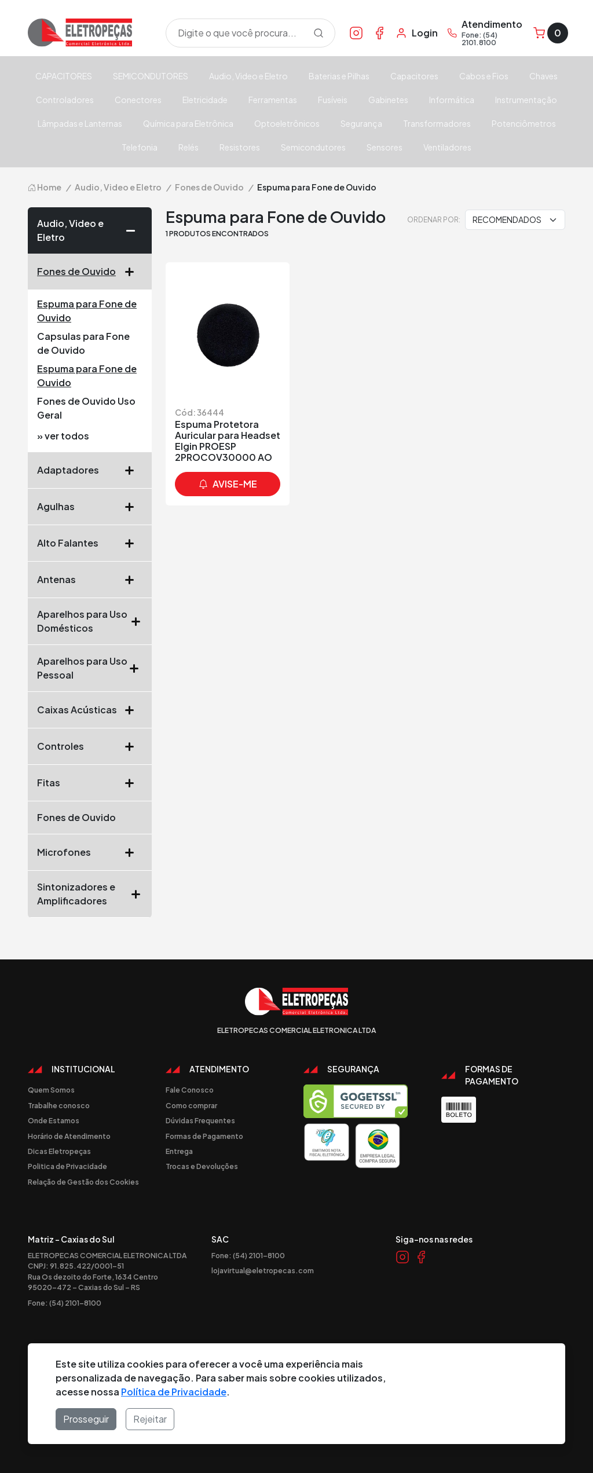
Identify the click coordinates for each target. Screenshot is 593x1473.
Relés (188, 147)
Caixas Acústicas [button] (89, 710)
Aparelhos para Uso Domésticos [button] (89, 621)
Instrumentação (526, 99)
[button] (134, 230)
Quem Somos (51, 1089)
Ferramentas (272, 99)
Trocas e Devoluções (202, 1166)
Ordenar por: (433, 219)
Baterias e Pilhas (339, 76)
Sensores (384, 147)
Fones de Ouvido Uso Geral (86, 408)
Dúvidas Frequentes (200, 1120)
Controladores (65, 99)
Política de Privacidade (173, 1392)
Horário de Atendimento (69, 1136)
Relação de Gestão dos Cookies (83, 1181)
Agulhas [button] (89, 506)
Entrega (179, 1151)
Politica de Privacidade (67, 1166)
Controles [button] (89, 746)
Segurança (361, 123)
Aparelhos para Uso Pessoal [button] (89, 668)
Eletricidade (205, 99)
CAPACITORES (63, 76)
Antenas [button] (89, 579)
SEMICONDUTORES (150, 76)
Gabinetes (388, 99)
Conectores (138, 99)
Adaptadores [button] (89, 470)
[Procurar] (318, 33)
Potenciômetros (524, 123)
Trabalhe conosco (59, 1105)
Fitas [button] (89, 783)
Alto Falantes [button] (89, 543)
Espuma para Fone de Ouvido (87, 311)
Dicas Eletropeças (59, 1151)
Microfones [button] (89, 852)
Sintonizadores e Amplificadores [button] (89, 894)
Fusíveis (332, 99)
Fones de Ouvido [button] (89, 271)
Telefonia (140, 147)
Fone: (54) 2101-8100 (64, 1302)
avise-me (228, 484)
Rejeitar (150, 1419)
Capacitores (414, 76)
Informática (451, 99)
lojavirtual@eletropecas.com (262, 1270)
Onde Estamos (53, 1120)
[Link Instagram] (356, 32)
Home (44, 187)
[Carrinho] (550, 33)
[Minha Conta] (417, 33)
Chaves (543, 76)
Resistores (239, 147)
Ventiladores (447, 147)
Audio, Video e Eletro (248, 76)
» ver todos (63, 436)
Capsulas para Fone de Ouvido (83, 343)
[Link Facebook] (379, 32)
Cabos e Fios (483, 76)
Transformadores (437, 123)
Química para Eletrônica (188, 123)
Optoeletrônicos (287, 123)
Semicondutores (313, 147)
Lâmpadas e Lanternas (80, 123)
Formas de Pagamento (204, 1136)
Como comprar (191, 1105)
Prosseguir (86, 1419)
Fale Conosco (190, 1089)
